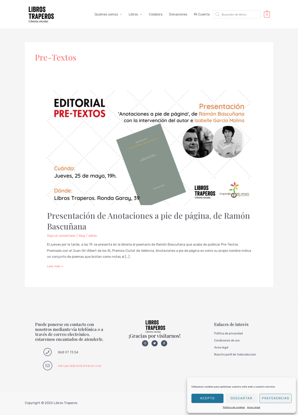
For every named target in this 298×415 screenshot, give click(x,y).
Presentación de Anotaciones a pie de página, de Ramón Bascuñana (137, 221)
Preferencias (275, 398)
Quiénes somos (106, 15)
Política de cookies (234, 407)
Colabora (155, 15)
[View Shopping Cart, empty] (267, 15)
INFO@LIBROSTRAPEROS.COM (80, 366)
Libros (133, 15)
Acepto (207, 398)
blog (84, 236)
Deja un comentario (62, 236)
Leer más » (55, 266)
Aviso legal (253, 407)
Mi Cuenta (202, 15)
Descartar (241, 398)
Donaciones (178, 15)
